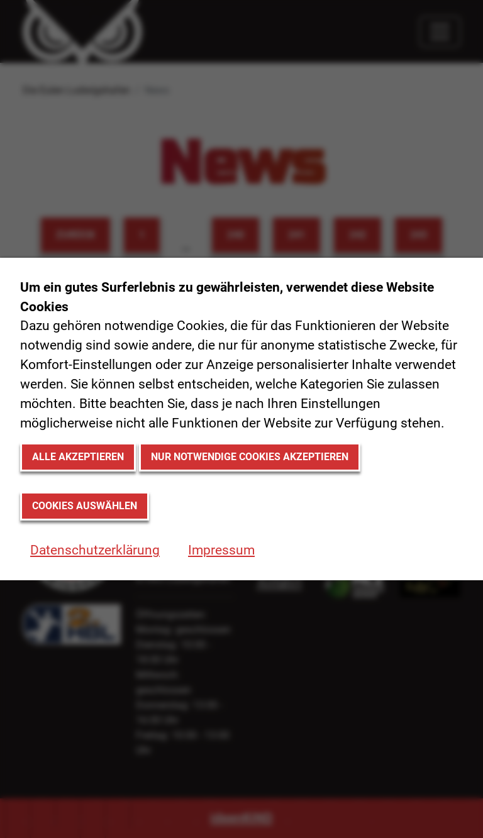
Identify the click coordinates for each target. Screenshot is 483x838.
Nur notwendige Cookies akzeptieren (249, 457)
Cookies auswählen (84, 506)
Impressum (221, 550)
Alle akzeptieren (78, 457)
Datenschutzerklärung (95, 550)
